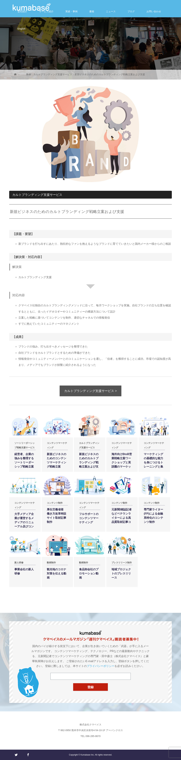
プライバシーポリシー (100, 666)
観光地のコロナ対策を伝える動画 (56, 573)
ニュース (111, 11)
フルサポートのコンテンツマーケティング (88, 518)
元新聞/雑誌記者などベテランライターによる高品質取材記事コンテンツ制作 (121, 518)
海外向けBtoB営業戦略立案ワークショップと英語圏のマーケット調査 (121, 462)
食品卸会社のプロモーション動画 (88, 573)
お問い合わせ (153, 11)
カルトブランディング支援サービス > (90, 391)
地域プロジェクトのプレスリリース (121, 573)
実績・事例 (71, 11)
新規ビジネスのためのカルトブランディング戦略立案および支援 (88, 462)
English (21, 28)
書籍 (91, 11)
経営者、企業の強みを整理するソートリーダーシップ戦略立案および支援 (24, 462)
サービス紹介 (46, 11)
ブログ (131, 11)
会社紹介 (22, 11)
